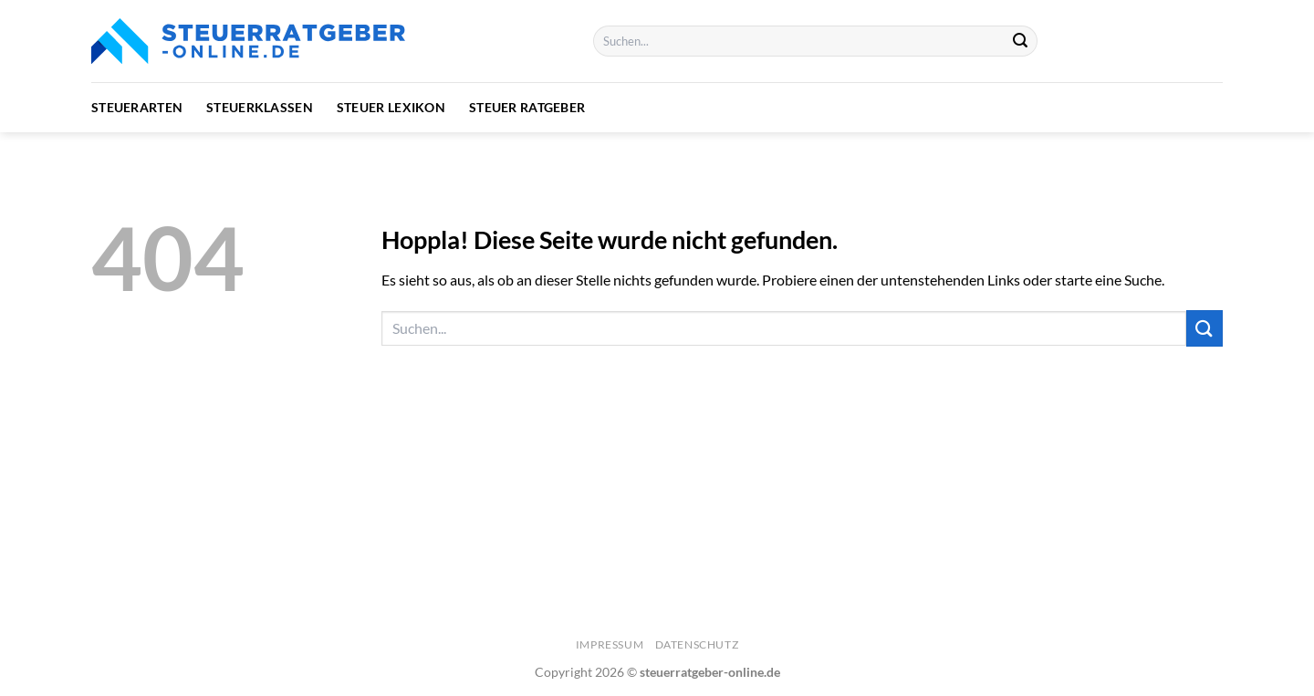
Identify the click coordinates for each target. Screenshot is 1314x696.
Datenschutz (697, 644)
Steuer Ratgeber (527, 107)
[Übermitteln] (1021, 41)
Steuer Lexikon (391, 107)
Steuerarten (136, 107)
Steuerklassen (259, 107)
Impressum (610, 644)
